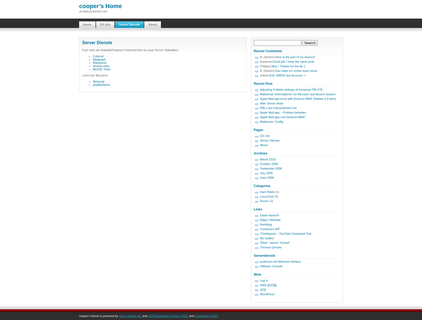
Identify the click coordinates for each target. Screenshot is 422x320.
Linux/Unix (267, 196)
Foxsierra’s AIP (270, 229)
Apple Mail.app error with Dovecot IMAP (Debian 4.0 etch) (298, 98)
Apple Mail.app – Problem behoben (283, 112)
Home (87, 24)
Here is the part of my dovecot (295, 57)
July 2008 (266, 173)
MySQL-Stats (101, 69)
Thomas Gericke (271, 247)
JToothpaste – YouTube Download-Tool (285, 233)
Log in (264, 280)
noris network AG (130, 316)
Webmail (98, 81)
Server (264, 201)
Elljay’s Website (270, 219)
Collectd (98, 56)
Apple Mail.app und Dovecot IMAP (282, 117)
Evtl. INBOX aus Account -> (287, 75)
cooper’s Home (100, 6)
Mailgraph (99, 59)
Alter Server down (271, 103)
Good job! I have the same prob (293, 61)
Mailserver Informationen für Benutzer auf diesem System (298, 94)
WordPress (267, 294)
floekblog (266, 224)
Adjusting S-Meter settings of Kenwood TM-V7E (291, 89)
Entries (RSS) (179, 316)
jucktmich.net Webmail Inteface (280, 261)
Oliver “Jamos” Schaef (274, 242)
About (152, 24)
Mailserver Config (271, 121)
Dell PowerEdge (158, 316)
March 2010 (268, 159)
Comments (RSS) (206, 316)
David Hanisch (269, 215)
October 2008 (269, 164)
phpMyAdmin (101, 84)
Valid (268, 285)
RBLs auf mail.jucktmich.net (278, 108)
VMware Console (271, 266)
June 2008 (267, 177)
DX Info (105, 24)
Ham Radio (267, 192)
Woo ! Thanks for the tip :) (288, 66)
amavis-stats (101, 66)
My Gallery (267, 238)
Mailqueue (100, 62)
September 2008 (271, 168)
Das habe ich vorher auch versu (296, 70)
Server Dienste (129, 24)
